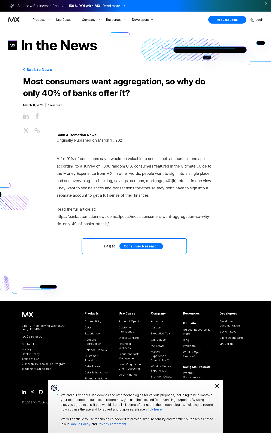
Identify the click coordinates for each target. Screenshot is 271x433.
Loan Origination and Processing (130, 366)
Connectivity (93, 321)
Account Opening (130, 321)
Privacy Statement (112, 424)
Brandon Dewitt (161, 376)
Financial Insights (96, 378)
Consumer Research (141, 246)
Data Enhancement (97, 372)
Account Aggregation (93, 342)
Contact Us (29, 344)
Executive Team (161, 333)
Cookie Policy (31, 354)
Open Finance (128, 374)
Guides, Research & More (196, 332)
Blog (186, 340)
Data (88, 327)
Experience (92, 333)
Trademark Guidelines (36, 368)
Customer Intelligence (126, 329)
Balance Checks (96, 350)
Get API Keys (227, 331)
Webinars (189, 346)
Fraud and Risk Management (129, 356)
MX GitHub (226, 343)
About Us (157, 321)
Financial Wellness (125, 346)
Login (256, 20)
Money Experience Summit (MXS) (160, 356)
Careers (156, 327)
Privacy (26, 349)
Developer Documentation (229, 323)
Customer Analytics (91, 358)
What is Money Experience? (161, 368)
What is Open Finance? (192, 354)
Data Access (93, 366)
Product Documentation (193, 375)
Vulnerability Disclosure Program (43, 364)
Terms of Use (30, 359)
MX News (157, 345)
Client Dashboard (231, 337)
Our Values (158, 339)
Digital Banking (129, 337)
